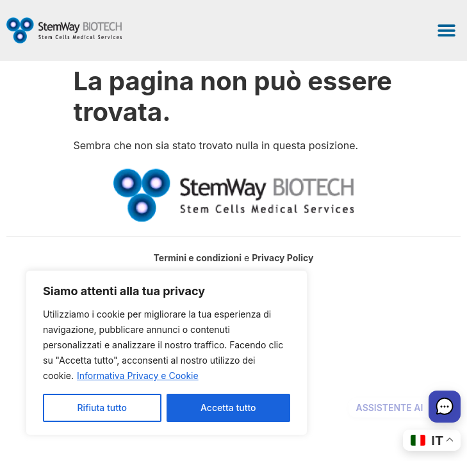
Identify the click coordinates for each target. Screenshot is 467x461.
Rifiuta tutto (102, 407)
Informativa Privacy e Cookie (138, 375)
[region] (166, 352)
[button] (446, 30)
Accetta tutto (228, 407)
